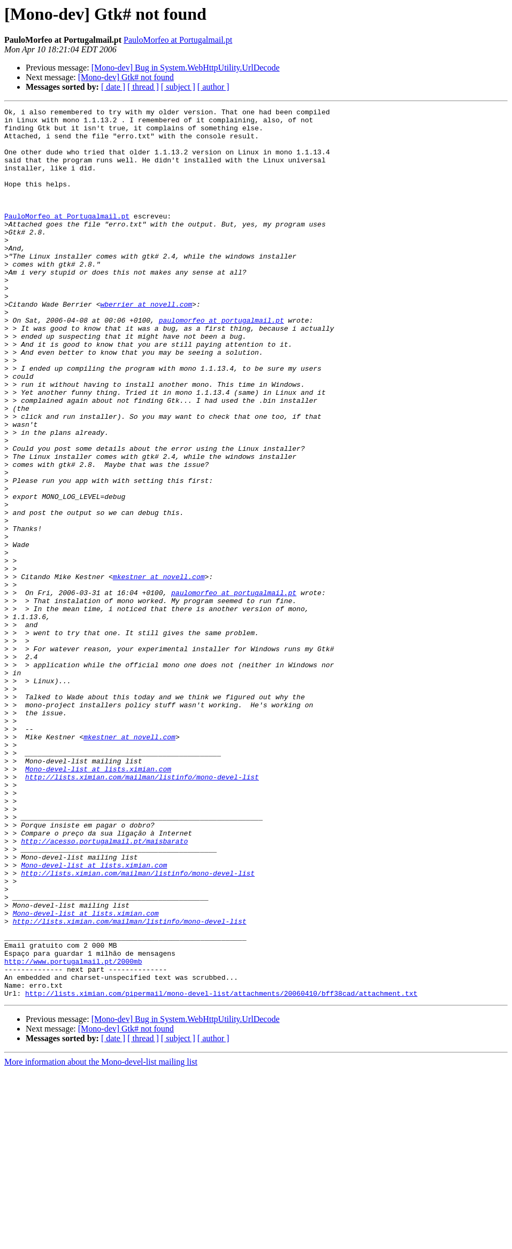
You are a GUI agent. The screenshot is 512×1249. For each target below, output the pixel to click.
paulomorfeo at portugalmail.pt (221, 363)
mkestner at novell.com (159, 671)
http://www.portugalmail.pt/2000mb (73, 1132)
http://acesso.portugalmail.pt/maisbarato (104, 988)
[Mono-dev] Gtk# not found (126, 77)
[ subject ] (178, 86)
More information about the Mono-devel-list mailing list (100, 1239)
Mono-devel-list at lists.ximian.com (98, 902)
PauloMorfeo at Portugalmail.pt (178, 39)
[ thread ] (143, 86)
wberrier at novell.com (146, 344)
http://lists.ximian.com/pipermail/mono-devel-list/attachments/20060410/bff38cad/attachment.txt (221, 1171)
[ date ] (113, 86)
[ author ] (213, 86)
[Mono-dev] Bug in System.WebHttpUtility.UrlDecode (185, 67)
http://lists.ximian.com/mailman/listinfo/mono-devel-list (142, 911)
